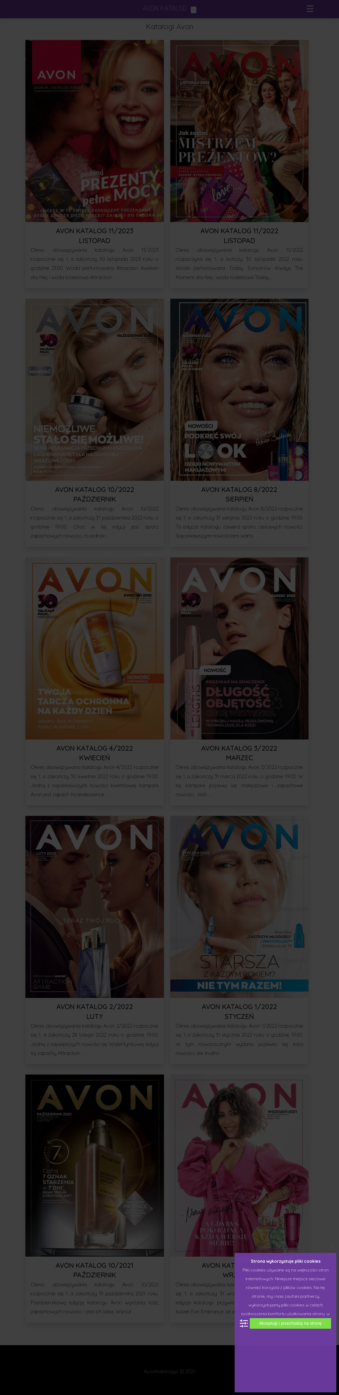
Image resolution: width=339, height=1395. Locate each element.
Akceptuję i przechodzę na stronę (290, 1323)
